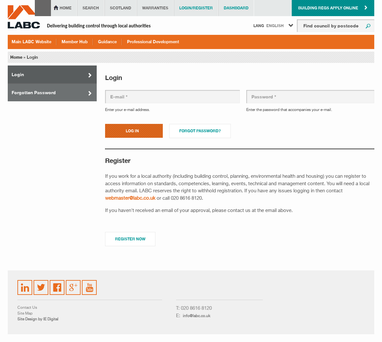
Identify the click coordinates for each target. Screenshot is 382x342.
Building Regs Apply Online (328, 7)
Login (18, 74)
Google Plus (72, 286)
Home (66, 7)
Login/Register (196, 7)
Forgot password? (200, 130)
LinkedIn (25, 284)
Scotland (120, 7)
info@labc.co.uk (196, 316)
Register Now (130, 238)
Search (91, 7)
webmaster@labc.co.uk (130, 198)
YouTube (90, 283)
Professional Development (153, 41)
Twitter (40, 284)
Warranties (155, 7)
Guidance (107, 41)
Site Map (25, 314)
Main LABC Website (31, 41)
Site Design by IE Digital (37, 319)
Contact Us (27, 308)
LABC (24, 16)
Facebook (57, 284)
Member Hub (75, 41)
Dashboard (236, 7)
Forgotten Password (34, 92)
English (275, 25)
